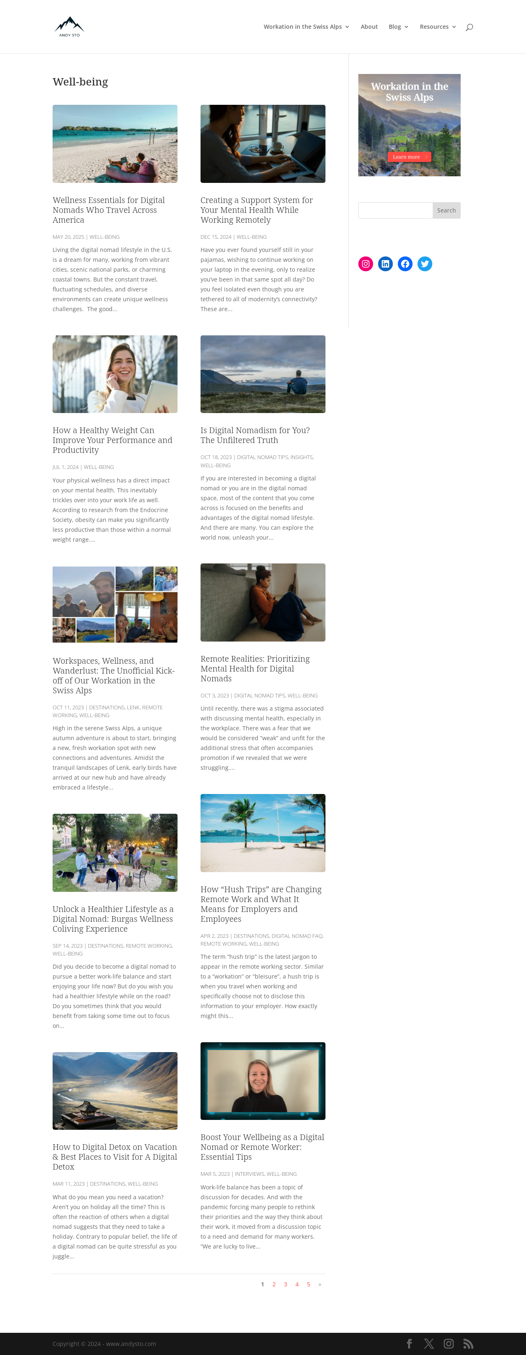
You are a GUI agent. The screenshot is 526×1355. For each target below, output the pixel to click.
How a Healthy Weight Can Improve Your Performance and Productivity (113, 440)
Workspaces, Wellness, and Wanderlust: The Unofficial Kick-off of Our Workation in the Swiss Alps (114, 675)
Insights (302, 457)
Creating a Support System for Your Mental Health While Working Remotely (257, 209)
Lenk (133, 707)
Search (446, 210)
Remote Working (149, 945)
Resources (434, 27)
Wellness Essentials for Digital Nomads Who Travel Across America (109, 209)
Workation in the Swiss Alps (303, 27)
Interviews (249, 1173)
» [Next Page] (319, 1284)
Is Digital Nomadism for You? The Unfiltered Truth (255, 435)
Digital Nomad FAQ (297, 935)
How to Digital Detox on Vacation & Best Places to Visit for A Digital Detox (115, 1156)
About (369, 27)
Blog (395, 27)
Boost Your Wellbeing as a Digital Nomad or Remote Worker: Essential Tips (262, 1146)
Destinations (107, 707)
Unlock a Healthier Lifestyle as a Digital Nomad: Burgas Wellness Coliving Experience (113, 918)
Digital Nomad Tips (262, 457)
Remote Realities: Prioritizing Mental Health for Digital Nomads (255, 668)
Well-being (105, 236)
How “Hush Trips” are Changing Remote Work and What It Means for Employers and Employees (261, 904)
